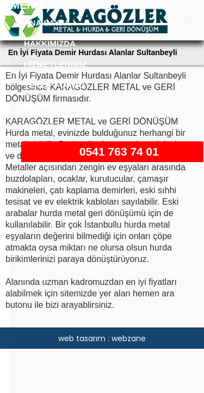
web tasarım (82, 338)
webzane (129, 338)
